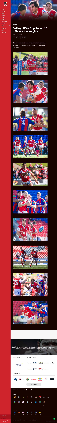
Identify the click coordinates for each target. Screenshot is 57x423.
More (6, 25)
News (3, 9)
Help (26, 419)
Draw (3, 13)
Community (4, 21)
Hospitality (4, 32)
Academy (4, 23)
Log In (4, 418)
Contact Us (30, 419)
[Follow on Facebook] (26, 390)
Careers (24, 419)
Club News (15, 24)
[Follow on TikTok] (23, 390)
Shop (2, 30)
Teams (3, 17)
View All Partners (34, 384)
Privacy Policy (19, 419)
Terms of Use (14, 419)
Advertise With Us (35, 419)
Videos (3, 11)
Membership (4, 28)
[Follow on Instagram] (31, 390)
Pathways (4, 19)
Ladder (3, 15)
